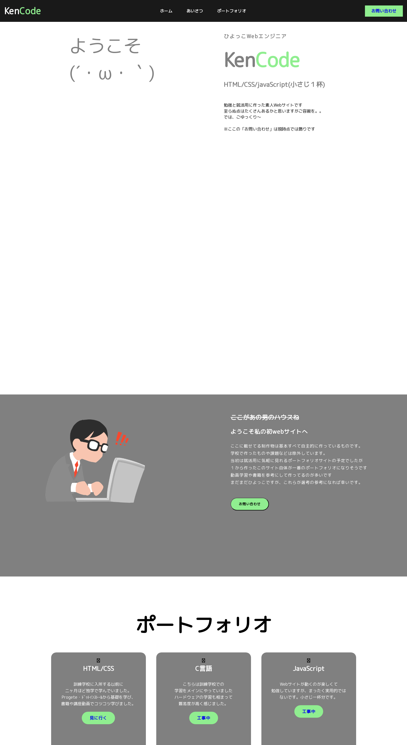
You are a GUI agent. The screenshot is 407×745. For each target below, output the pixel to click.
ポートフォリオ (231, 11)
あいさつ (194, 11)
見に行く (98, 718)
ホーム (166, 11)
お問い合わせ (383, 11)
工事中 (203, 718)
